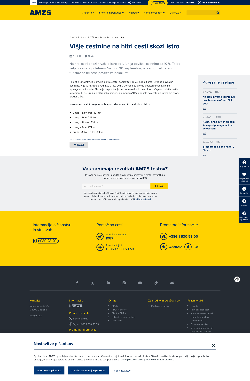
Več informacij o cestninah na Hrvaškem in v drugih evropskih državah (95, 139)
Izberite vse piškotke (49, 370)
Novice (84, 37)
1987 (85, 318)
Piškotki (194, 306)
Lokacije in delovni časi (123, 317)
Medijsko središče (160, 306)
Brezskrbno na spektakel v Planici (218, 148)
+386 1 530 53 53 (89, 324)
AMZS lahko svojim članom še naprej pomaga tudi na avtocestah (219, 125)
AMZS (115, 306)
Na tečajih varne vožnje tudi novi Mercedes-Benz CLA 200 (219, 100)
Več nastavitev (122, 370)
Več (204, 108)
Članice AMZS (119, 313)
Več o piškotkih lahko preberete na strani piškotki (147, 359)
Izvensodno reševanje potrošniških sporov (202, 329)
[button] (218, 12)
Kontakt (35, 300)
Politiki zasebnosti (142, 199)
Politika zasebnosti (200, 309)
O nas (112, 300)
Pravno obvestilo (199, 324)
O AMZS (74, 37)
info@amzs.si (36, 315)
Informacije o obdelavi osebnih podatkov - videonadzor (202, 317)
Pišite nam (117, 320)
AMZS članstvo (119, 309)
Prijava (159, 186)
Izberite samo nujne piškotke (88, 370)
